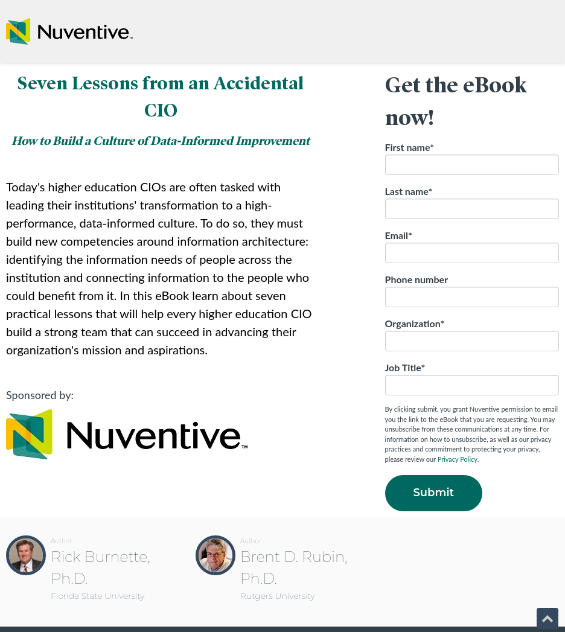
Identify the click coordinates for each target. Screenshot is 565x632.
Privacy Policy (457, 459)
